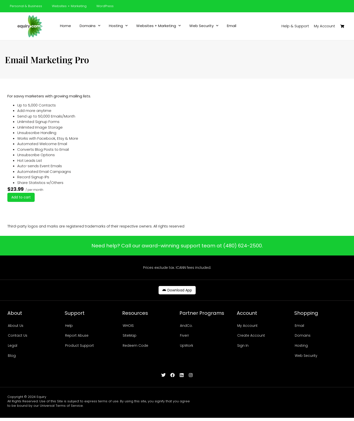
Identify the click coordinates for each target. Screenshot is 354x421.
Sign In (243, 347)
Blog (12, 358)
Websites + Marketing (69, 6)
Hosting (118, 25)
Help (69, 325)
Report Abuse (77, 336)
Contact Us (18, 336)
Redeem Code (135, 347)
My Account (247, 325)
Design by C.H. (335, 400)
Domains (90, 25)
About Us (16, 325)
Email (231, 25)
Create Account (251, 336)
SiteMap (130, 336)
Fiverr (184, 336)
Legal (12, 347)
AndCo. (186, 325)
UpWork (186, 347)
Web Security (203, 25)
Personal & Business (26, 6)
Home (65, 25)
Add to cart (21, 197)
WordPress (105, 6)
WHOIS (128, 325)
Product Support (79, 347)
